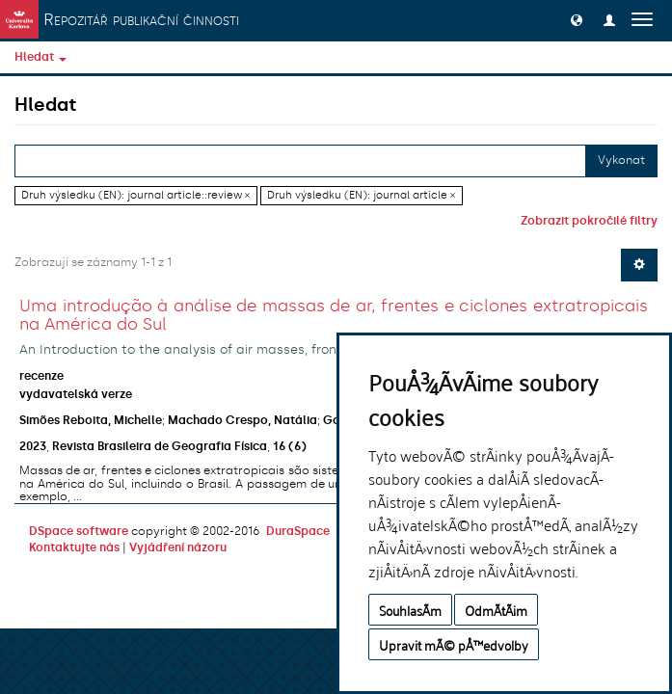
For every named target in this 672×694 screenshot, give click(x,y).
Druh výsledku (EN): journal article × (361, 195)
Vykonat (621, 160)
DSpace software (78, 531)
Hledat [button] (40, 57)
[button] (576, 19)
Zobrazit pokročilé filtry (589, 220)
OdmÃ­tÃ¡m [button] (496, 610)
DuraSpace (298, 531)
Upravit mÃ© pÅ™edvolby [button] (453, 644)
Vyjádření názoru (178, 547)
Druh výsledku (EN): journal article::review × (135, 195)
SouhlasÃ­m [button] (410, 610)
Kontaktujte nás (74, 547)
